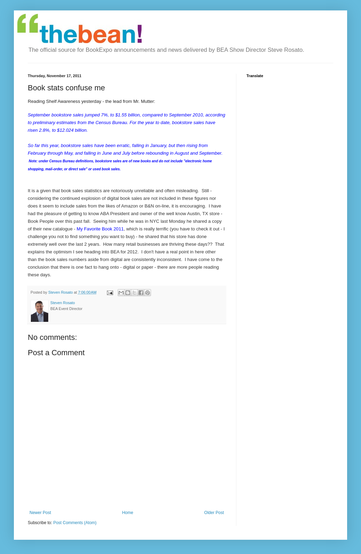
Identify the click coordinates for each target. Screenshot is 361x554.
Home (127, 512)
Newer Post (40, 512)
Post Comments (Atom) (74, 522)
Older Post (214, 512)
